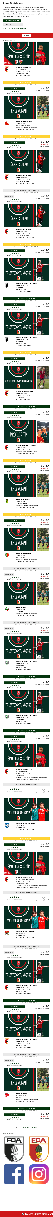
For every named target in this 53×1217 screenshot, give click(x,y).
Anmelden (26, 35)
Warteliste (9, 196)
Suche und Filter (10, 40)
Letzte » (34, 1127)
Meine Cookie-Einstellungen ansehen (15, 28)
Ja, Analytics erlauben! (12, 20)
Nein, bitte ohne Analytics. (12, 25)
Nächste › (26, 1127)
